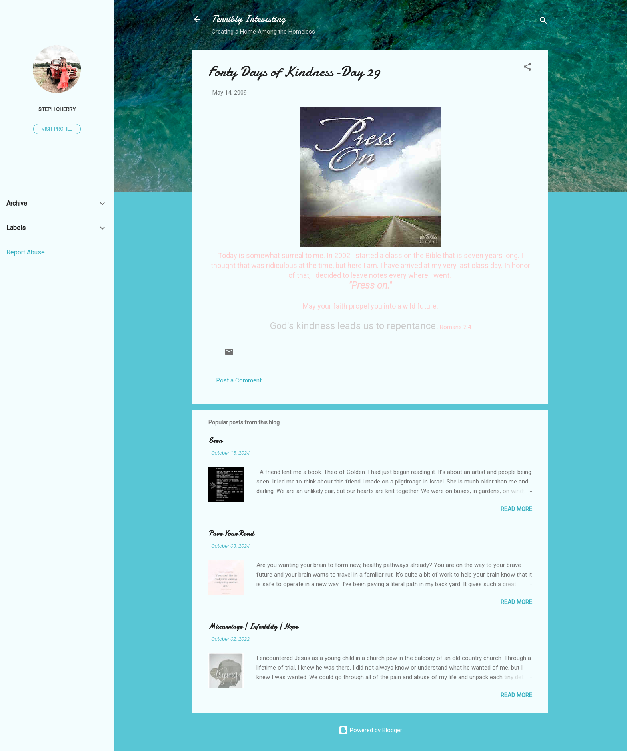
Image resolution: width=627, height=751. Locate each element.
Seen (215, 441)
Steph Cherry (57, 109)
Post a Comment (239, 380)
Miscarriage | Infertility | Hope (253, 627)
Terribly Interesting (249, 19)
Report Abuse (25, 252)
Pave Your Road (231, 534)
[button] (527, 68)
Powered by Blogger (370, 730)
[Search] (543, 22)
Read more (516, 509)
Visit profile (57, 129)
